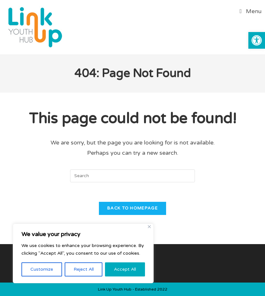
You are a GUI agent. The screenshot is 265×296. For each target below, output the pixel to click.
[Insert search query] (132, 175)
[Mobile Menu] (251, 11)
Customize (41, 269)
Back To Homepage (132, 208)
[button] (256, 40)
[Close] (149, 226)
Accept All (125, 269)
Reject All (84, 269)
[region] (83, 253)
